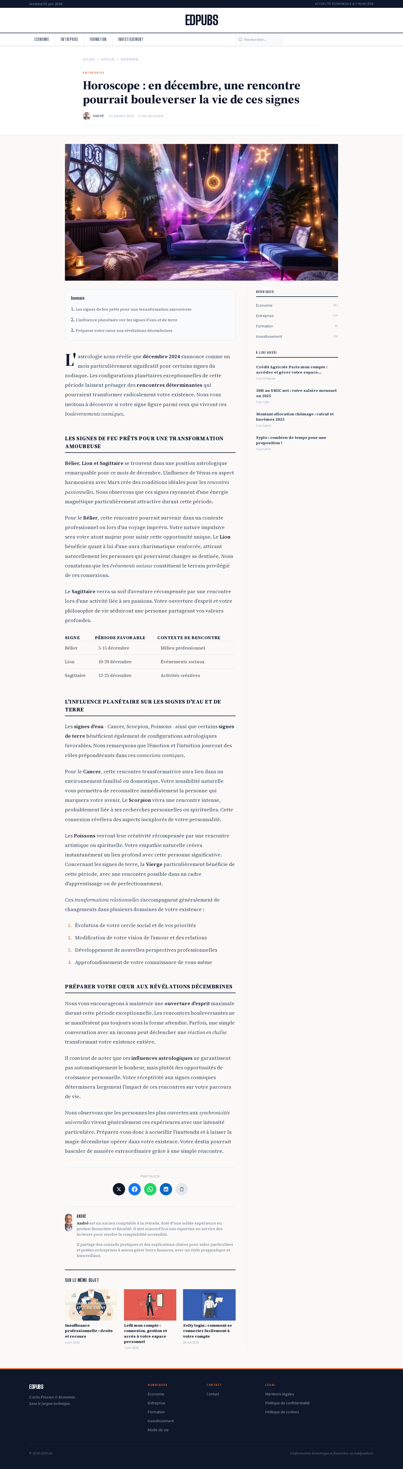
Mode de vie (158, 1429)
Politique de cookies (282, 1412)
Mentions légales (279, 1394)
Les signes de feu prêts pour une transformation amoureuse (133, 309)
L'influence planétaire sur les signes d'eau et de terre (126, 320)
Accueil (89, 59)
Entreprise (69, 39)
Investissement (131, 39)
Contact (213, 1394)
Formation (98, 39)
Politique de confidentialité (287, 1403)
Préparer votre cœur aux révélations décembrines (124, 330)
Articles (107, 59)
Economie (41, 39)
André (98, 116)
